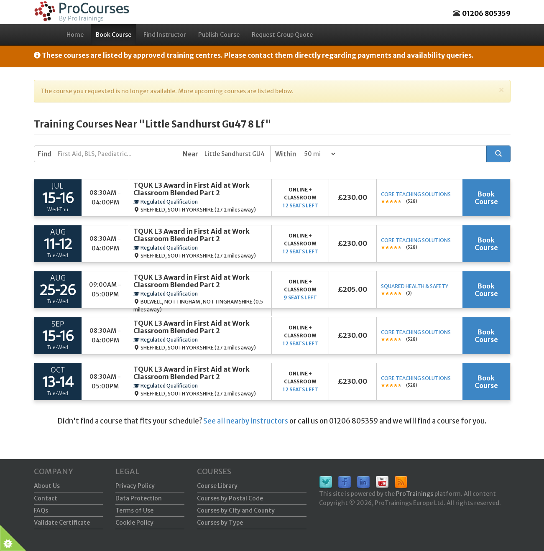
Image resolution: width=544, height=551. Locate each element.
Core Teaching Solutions (416, 194)
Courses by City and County (236, 510)
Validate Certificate (62, 522)
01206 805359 (486, 13)
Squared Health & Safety (414, 286)
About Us (47, 486)
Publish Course (219, 34)
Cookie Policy (134, 522)
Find (44, 154)
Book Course (113, 34)
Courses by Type (220, 522)
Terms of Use (134, 510)
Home (75, 34)
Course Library (217, 486)
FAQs (41, 510)
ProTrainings (414, 493)
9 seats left (300, 297)
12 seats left (300, 205)
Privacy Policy (135, 486)
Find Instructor (164, 34)
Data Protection (138, 498)
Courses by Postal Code (230, 498)
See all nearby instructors (245, 421)
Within (285, 154)
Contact (45, 498)
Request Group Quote (282, 34)
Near (190, 154)
